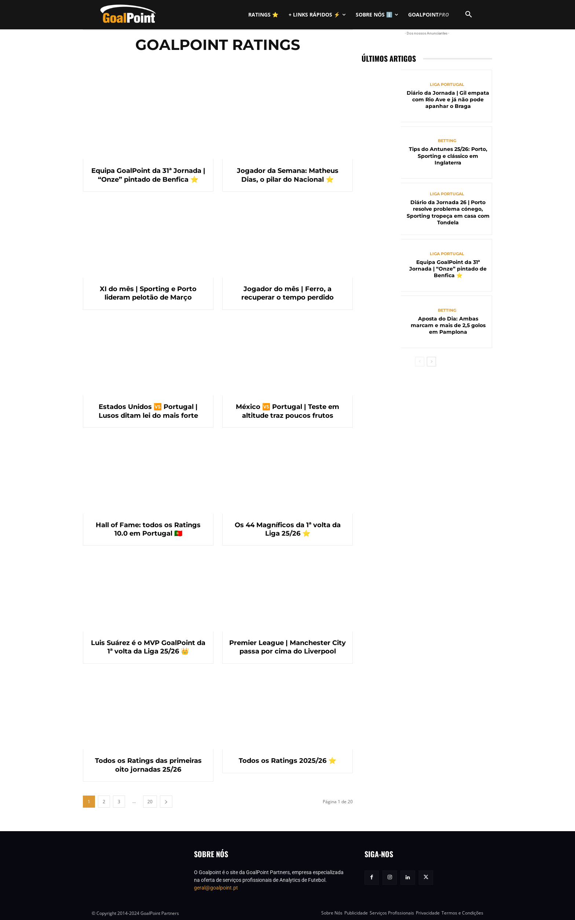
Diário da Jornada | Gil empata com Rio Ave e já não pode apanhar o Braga (448, 99)
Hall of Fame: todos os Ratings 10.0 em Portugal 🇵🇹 (148, 529)
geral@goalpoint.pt (216, 888)
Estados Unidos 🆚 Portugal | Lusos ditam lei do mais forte (148, 411)
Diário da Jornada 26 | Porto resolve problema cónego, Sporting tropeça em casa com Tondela (448, 212)
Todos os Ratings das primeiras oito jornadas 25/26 (148, 765)
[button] (468, 14)
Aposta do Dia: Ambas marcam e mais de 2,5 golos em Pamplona (448, 325)
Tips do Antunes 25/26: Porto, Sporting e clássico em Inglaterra (448, 156)
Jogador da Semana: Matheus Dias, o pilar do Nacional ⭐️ (287, 175)
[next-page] (166, 802)
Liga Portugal (447, 85)
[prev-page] (419, 361)
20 (150, 801)
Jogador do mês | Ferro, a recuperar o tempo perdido (287, 293)
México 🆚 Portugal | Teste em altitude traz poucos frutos (287, 411)
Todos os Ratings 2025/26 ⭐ (287, 761)
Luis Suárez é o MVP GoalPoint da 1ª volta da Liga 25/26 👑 (148, 647)
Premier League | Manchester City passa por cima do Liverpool (287, 647)
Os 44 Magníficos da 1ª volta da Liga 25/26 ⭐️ (288, 529)
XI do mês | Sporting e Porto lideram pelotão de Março (148, 293)
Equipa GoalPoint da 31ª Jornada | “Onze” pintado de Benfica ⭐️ (148, 175)
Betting (447, 141)
